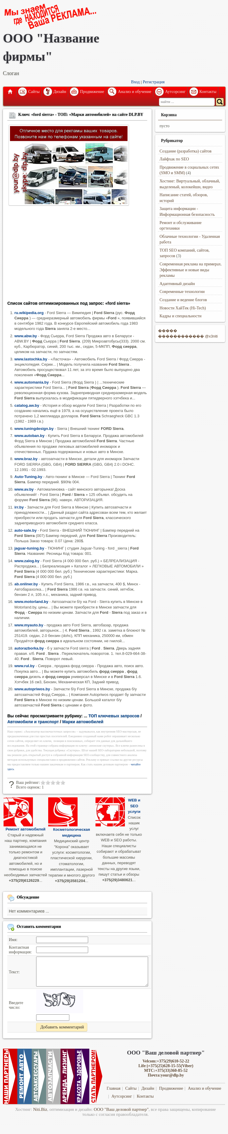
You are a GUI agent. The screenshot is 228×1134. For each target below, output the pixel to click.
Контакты (208, 91)
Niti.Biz (40, 1109)
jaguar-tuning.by (29, 548)
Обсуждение (28, 897)
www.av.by (24, 489)
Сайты (34, 91)
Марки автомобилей (82, 721)
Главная (9, 92)
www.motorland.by (31, 601)
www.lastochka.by (30, 359)
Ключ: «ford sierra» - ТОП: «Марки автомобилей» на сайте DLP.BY (80, 114)
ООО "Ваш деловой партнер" (121, 1109)
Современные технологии (182, 291)
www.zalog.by (26, 561)
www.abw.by (25, 336)
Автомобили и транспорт (33, 721)
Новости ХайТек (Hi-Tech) (183, 308)
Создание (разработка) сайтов (186, 151)
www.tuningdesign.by (33, 428)
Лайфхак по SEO (174, 159)
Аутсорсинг (175, 91)
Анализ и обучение (134, 91)
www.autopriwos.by (32, 689)
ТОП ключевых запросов (114, 715)
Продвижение (92, 91)
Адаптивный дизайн (177, 284)
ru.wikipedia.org (28, 313)
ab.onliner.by (26, 584)
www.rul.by (24, 666)
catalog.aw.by (26, 405)
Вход (135, 82)
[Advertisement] (77, 255)
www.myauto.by (28, 625)
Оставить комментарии (39, 926)
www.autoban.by (29, 435)
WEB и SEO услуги (134, 806)
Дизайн (59, 91)
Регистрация (154, 82)
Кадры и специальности (181, 316)
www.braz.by (26, 459)
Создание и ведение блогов (183, 300)
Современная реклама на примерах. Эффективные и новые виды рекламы (191, 270)
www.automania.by (31, 382)
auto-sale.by (25, 530)
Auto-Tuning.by (28, 476)
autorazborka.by (29, 648)
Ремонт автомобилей (26, 829)
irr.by (19, 507)
